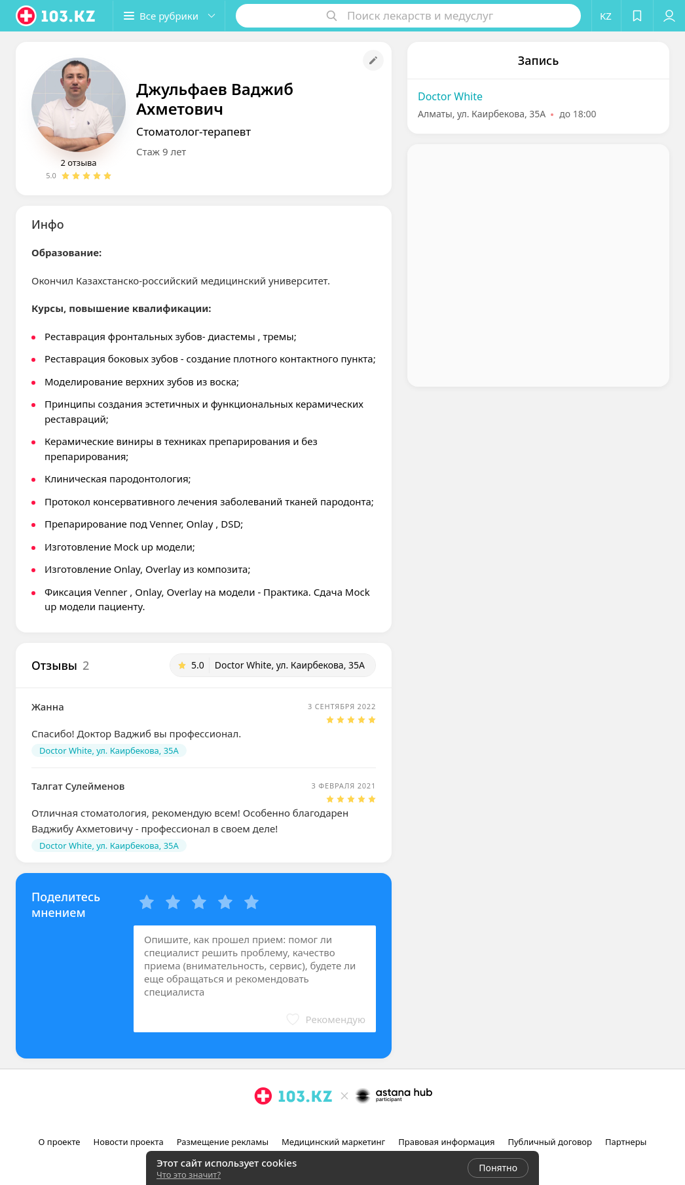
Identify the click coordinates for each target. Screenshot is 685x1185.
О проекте (60, 1142)
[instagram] (325, 1125)
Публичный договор (549, 1142)
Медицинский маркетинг (333, 1142)
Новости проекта (129, 1142)
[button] (169, 16)
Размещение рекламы (222, 1142)
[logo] (56, 15)
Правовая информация (446, 1142)
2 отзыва (78, 162)
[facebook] (344, 1125)
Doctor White (450, 96)
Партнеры (626, 1142)
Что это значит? (189, 1174)
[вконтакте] (362, 1125)
